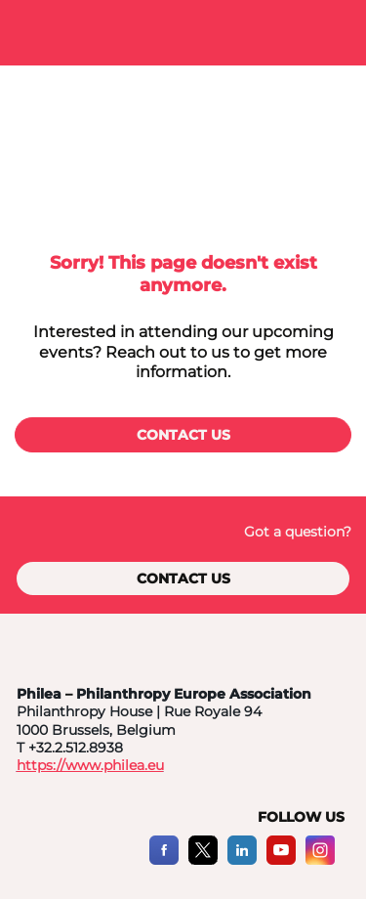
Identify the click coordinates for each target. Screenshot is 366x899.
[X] (203, 860)
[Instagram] (320, 860)
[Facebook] (164, 860)
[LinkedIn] (242, 860)
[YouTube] (281, 860)
